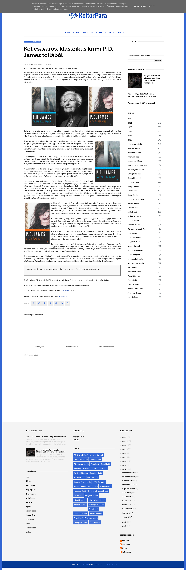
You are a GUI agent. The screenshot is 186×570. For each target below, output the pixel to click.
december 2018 (128, 473)
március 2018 (127, 509)
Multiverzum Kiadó (136, 263)
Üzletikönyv (133, 297)
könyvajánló (31, 494)
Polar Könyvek (134, 276)
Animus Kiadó (133, 157)
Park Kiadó (132, 267)
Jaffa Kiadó (132, 212)
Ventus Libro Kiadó (135, 288)
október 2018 (127, 481)
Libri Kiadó (132, 233)
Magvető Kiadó (134, 241)
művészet (30, 498)
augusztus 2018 (128, 489)
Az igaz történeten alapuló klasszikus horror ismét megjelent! (152, 79)
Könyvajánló (80, 32)
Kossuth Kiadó (134, 224)
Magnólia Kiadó (134, 237)
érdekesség (31, 528)
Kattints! (63, 296)
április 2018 (126, 505)
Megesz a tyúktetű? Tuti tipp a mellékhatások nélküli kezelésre (142, 95)
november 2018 (128, 477)
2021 (130, 123)
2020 (130, 118)
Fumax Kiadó (133, 190)
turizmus (30, 519)
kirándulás (30, 485)
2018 (124, 469)
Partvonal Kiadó (134, 271)
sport (28, 507)
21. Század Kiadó (135, 144)
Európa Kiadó (133, 186)
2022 (130, 127)
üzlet (28, 532)
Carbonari (126, 544)
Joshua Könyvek (134, 216)
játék (28, 481)
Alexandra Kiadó (134, 152)
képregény (30, 490)
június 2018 (126, 497)
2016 (124, 526)
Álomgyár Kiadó (134, 293)
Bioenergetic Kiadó (136, 169)
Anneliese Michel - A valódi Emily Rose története (46, 437)
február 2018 (127, 513)
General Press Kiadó (136, 199)
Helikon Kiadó (134, 207)
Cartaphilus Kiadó (135, 174)
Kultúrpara (126, 552)
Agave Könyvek (134, 148)
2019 (124, 465)
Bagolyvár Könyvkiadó (137, 165)
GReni (31, 64)
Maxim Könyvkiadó (136, 250)
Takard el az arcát (32, 41)
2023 (130, 131)
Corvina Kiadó (133, 182)
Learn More (140, 6)
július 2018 (126, 493)
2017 (124, 522)
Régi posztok (78, 436)
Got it (151, 6)
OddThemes (84, 564)
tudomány (30, 515)
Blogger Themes (110, 564)
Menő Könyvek (134, 254)
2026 (124, 437)
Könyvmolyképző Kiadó (138, 229)
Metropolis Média (135, 259)
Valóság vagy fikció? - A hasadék (141, 103)
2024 (130, 135)
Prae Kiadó (132, 280)
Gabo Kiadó (133, 195)
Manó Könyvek (134, 246)
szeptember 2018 (129, 485)
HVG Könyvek (134, 203)
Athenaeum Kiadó (135, 161)
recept (29, 502)
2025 (130, 140)
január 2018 (127, 517)
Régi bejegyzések (114, 32)
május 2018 (126, 501)
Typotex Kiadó (134, 284)
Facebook (96, 32)
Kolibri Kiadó (133, 220)
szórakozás (31, 511)
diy (27, 477)
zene (28, 524)
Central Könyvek (135, 178)
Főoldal (66, 32)
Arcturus (125, 541)
